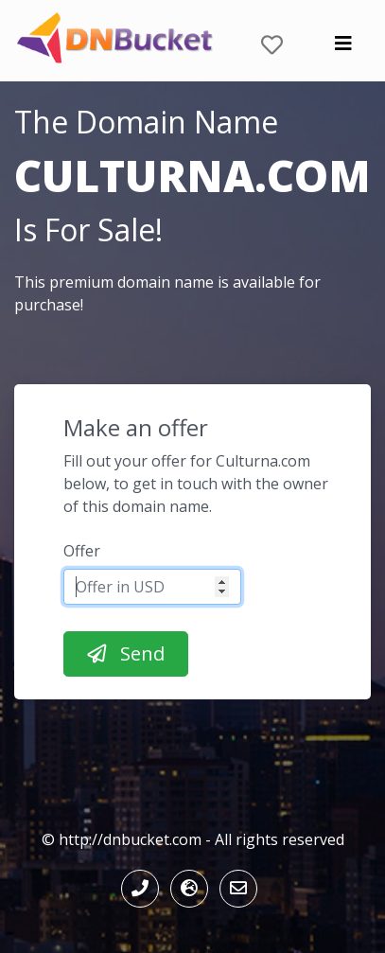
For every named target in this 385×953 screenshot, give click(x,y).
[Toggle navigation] (343, 48)
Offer (81, 550)
